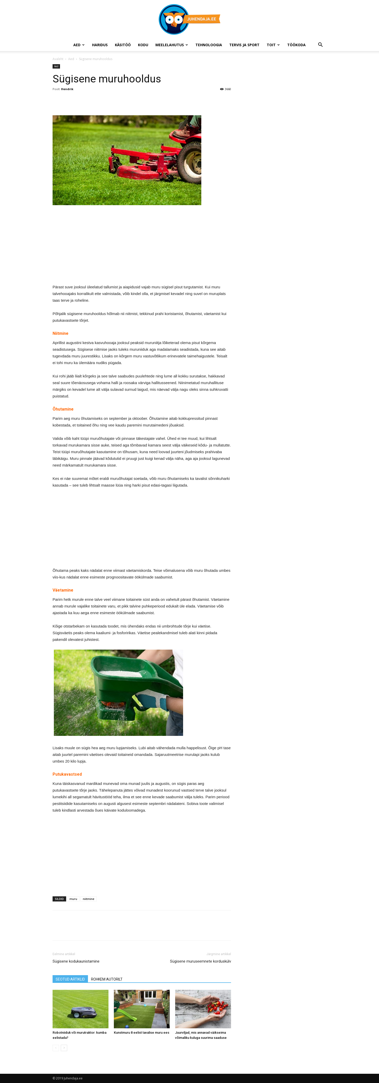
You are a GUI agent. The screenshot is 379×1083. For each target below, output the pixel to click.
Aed (79, 44)
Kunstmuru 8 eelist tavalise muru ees (141, 1032)
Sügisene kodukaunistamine (76, 961)
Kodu (143, 44)
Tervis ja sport (244, 44)
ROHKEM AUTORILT (107, 979)
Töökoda (296, 44)
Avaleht (58, 59)
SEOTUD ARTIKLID (70, 979)
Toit (273, 44)
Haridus (100, 44)
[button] (320, 45)
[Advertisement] (142, 248)
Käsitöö (123, 44)
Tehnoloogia (208, 44)
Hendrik (67, 89)
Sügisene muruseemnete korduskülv (200, 961)
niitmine (88, 899)
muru (73, 899)
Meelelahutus (171, 44)
